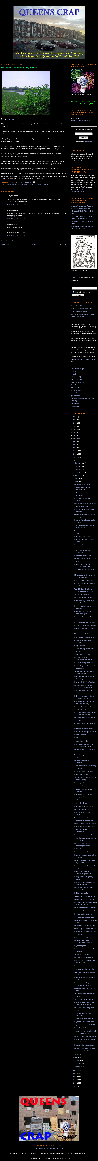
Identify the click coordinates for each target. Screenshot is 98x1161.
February (78, 1063)
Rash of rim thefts (80, 1028)
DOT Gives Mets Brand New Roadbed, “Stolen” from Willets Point (82, 211)
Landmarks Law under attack (84, 957)
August (77, 475)
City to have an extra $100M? (84, 1025)
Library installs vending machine (85, 823)
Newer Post (5, 244)
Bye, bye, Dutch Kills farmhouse (85, 682)
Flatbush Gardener (77, 379)
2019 (75, 438)
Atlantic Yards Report (78, 369)
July (76, 478)
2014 (75, 454)
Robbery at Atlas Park (81, 893)
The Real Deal (75, 403)
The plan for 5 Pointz (81, 594)
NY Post (11, 119)
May (76, 1054)
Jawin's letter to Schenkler (83, 937)
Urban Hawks (75, 406)
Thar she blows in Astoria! (83, 634)
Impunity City (75, 387)
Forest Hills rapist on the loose (84, 925)
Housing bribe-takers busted (84, 1045)
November (78, 466)
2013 (75, 457)
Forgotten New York (77, 382)
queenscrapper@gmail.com (49, 1148)
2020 (75, 435)
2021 (75, 432)
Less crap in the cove (81, 783)
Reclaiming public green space (84, 826)
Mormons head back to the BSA (85, 908)
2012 (75, 460)
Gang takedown (79, 646)
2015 (75, 451)
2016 (75, 448)
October (78, 469)
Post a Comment (7, 241)
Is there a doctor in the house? (84, 899)
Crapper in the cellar (81, 741)
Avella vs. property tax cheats (84, 800)
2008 (75, 1080)
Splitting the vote (80, 849)
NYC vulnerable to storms (83, 914)
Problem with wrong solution (84, 835)
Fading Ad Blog (76, 377)
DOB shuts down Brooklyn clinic (85, 738)
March (77, 1060)
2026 (75, 417)
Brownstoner (75, 371)
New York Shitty (76, 390)
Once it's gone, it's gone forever (85, 929)
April (76, 1057)
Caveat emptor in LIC (81, 735)
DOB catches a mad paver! (83, 728)
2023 (75, 426)
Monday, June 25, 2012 (17, 205)
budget (20, 184)
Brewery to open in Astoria (83, 966)
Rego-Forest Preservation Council (82, 308)
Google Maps (78, 359)
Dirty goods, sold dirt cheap (83, 806)
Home (34, 244)
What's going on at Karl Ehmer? (85, 896)
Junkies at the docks (81, 786)
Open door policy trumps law (84, 654)
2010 (75, 1074)
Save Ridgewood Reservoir (80, 311)
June (77, 481)
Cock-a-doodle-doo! (81, 803)
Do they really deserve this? (83, 771)
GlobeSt (73, 385)
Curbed (73, 374)
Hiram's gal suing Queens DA (84, 852)
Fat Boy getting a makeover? (84, 597)
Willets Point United (77, 317)
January (78, 1067)
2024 (75, 423)
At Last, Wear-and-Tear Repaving (82, 206)
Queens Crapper (16, 182)
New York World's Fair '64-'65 (81, 306)
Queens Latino (76, 396)
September (79, 472)
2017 (75, 445)
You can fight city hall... (82, 954)
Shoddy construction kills (82, 556)
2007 (75, 1083)
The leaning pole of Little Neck (84, 999)
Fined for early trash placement (85, 1036)
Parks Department (43, 184)
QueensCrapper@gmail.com (80, 120)
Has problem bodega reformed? (85, 637)
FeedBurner (88, 142)
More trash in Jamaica (82, 484)
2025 (75, 420)
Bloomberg (11, 184)
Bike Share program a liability (84, 622)
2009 (75, 1077)
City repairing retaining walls (84, 969)
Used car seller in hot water (83, 580)
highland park (29, 184)
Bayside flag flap (80, 946)
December (78, 463)
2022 (75, 429)
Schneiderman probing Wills (84, 917)
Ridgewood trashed (81, 774)
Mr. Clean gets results (81, 809)
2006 (75, 1086)
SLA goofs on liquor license (83, 663)
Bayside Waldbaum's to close (84, 1022)
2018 (75, 442)
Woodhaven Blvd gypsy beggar (85, 732)
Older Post (63, 244)
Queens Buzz (75, 393)
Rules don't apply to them (83, 536)
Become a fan (75, 278)
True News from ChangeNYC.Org (82, 314)
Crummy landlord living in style (84, 911)
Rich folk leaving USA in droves (85, 625)
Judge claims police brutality (84, 1018)
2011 (75, 1071)
